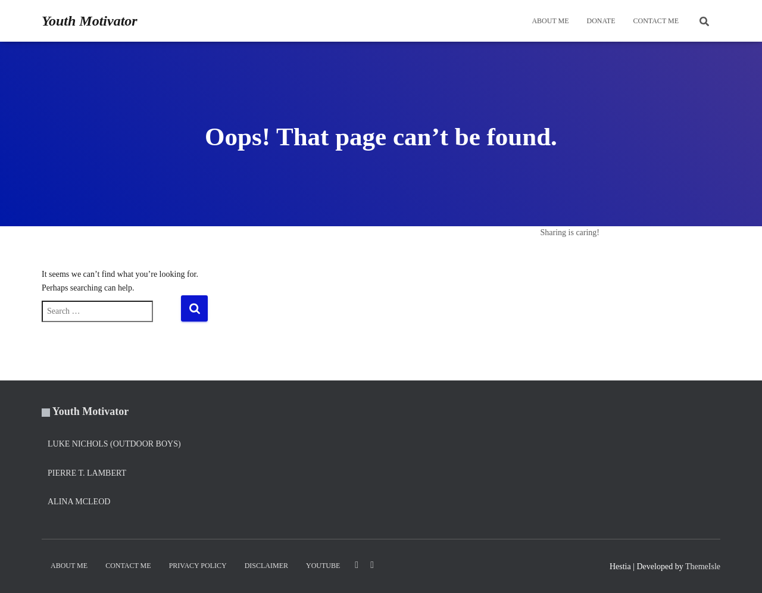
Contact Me (656, 21)
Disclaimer (266, 565)
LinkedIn (356, 565)
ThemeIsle (702, 566)
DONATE (601, 21)
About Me (550, 21)
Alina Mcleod (79, 501)
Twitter (372, 565)
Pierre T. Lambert (87, 473)
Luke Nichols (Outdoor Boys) (114, 443)
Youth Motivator (90, 411)
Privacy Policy (198, 565)
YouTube (323, 565)
